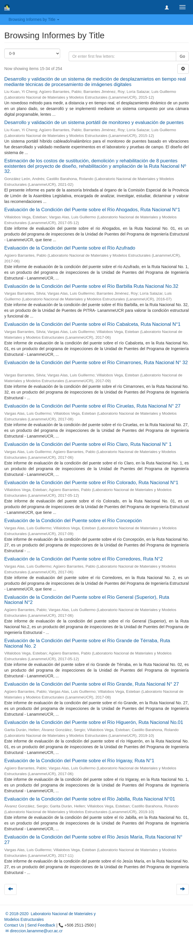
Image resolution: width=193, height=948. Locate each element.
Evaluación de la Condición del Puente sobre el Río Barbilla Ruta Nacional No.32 (91, 286)
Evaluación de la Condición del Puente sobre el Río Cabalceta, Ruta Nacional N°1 (92, 324)
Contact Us (14, 925)
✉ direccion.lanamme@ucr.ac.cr (33, 931)
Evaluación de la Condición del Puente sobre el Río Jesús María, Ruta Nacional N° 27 (93, 839)
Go (182, 56)
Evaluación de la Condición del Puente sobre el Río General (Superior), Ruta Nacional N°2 (86, 599)
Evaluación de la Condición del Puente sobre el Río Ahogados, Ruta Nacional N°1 (92, 209)
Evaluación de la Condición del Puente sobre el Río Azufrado (69, 248)
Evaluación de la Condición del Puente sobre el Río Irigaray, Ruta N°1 (79, 760)
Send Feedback (41, 925)
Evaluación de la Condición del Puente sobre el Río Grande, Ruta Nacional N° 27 (91, 684)
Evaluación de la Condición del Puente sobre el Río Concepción (73, 520)
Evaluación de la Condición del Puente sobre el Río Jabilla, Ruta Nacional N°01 (89, 799)
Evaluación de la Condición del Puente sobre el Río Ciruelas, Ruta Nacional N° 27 (92, 406)
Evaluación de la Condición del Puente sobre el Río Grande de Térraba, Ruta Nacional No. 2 (87, 643)
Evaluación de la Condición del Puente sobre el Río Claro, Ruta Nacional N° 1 (88, 444)
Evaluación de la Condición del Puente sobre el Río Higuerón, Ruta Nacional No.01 (93, 722)
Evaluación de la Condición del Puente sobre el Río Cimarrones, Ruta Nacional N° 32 (96, 362)
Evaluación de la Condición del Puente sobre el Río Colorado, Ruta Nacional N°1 (91, 482)
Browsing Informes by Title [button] (34, 19)
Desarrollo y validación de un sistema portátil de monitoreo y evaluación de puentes (94, 122)
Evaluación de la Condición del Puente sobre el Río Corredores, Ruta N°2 (83, 559)
